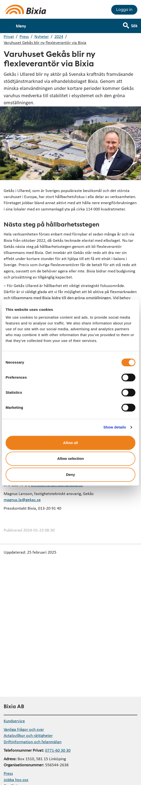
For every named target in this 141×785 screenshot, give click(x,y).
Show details (114, 427)
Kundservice (14, 720)
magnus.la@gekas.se (22, 499)
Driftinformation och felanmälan (32, 741)
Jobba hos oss (16, 779)
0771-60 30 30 (57, 750)
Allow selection (70, 458)
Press (24, 36)
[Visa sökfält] (133, 23)
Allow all (70, 443)
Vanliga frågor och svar (24, 729)
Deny (70, 474)
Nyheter (41, 36)
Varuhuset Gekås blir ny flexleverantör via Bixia (45, 42)
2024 (58, 36)
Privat (9, 36)
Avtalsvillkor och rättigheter (28, 735)
